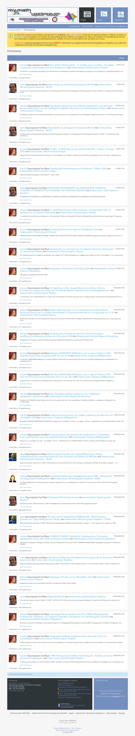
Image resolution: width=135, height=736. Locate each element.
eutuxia (23, 65)
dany (22, 454)
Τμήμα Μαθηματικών (66, 683)
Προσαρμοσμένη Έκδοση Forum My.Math (73, 705)
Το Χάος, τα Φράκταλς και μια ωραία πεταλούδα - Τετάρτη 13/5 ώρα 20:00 (67, 150)
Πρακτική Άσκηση (56, 596)
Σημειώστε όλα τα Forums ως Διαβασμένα (111, 26)
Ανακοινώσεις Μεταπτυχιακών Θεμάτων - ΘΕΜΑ (77, 478)
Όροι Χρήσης (112, 713)
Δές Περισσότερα (26, 74)
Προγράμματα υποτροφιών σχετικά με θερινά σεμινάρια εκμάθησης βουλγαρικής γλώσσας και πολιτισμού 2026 (61, 335)
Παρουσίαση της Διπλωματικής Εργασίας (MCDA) (71, 84)
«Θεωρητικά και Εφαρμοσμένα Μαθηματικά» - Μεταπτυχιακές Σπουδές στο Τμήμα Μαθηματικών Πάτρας (63, 518)
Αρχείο (71, 713)
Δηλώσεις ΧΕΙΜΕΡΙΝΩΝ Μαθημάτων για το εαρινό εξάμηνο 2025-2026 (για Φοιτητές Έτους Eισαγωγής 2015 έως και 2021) (65, 375)
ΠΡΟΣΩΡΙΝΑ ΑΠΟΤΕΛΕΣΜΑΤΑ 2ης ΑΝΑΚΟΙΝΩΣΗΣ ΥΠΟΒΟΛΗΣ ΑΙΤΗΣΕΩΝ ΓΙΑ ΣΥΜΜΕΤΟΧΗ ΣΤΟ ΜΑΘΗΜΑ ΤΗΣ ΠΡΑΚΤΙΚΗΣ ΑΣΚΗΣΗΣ (63, 189)
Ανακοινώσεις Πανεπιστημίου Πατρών (89, 67)
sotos (22, 84)
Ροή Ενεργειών (74, 26)
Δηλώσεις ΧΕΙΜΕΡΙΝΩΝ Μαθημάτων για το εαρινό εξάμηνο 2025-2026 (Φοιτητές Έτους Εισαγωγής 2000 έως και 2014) (65, 354)
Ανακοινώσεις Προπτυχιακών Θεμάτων (54, 559)
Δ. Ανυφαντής (115, 696)
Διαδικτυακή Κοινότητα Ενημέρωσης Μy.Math (49, 713)
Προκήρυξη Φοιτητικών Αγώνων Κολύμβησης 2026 (74, 229)
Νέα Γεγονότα (87, 26)
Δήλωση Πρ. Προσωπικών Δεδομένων (90, 713)
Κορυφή (121, 713)
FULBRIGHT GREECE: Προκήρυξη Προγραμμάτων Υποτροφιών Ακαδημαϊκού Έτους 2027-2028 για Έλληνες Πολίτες (64, 537)
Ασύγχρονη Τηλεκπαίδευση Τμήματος (72, 687)
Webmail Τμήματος (65, 685)
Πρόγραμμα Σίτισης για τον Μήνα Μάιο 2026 (71, 577)
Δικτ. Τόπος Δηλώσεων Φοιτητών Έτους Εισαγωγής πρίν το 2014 (74, 690)
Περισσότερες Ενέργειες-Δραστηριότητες (21, 674)
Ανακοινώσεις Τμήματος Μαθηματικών (92, 355)
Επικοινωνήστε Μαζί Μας (20, 713)
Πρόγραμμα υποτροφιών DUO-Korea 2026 (70, 268)
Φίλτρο (121, 58)
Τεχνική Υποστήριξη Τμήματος (69, 697)
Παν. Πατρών (76, 728)
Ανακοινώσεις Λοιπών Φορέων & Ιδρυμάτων (98, 336)
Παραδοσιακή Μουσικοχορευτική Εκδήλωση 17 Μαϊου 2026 (78, 168)
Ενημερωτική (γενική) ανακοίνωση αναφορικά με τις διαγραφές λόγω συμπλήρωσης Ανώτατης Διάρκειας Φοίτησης (65, 436)
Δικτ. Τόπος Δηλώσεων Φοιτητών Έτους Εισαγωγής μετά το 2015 (74, 694)
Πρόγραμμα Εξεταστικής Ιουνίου (63, 497)
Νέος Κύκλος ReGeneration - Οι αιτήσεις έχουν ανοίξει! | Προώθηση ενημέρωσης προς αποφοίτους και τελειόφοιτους (67, 66)
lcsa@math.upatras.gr (16, 691)
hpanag (23, 476)
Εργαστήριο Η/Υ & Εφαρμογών (19, 683)
